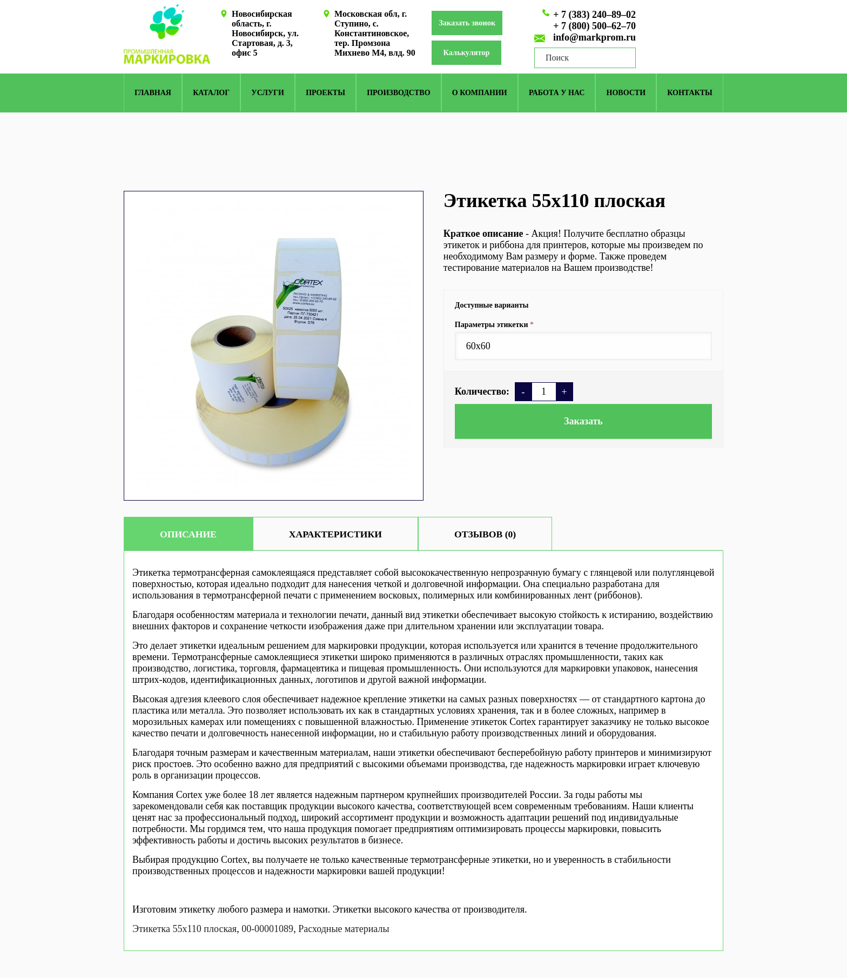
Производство (398, 94)
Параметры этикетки (491, 325)
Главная (153, 94)
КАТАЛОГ (211, 94)
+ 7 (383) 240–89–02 (594, 14)
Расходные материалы (343, 928)
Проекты (325, 94)
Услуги (267, 94)
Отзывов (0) (513, 534)
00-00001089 (267, 928)
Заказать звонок (471, 23)
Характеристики (352, 534)
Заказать (583, 421)
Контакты (689, 94)
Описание (194, 534)
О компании (479, 94)
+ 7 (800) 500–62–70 (594, 26)
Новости (626, 94)
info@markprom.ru (594, 37)
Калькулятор (474, 54)
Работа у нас (556, 94)
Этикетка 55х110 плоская (184, 928)
